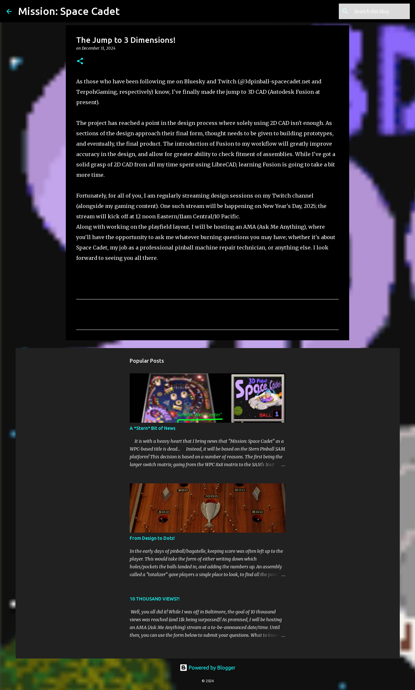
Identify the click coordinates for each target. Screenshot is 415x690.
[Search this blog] (376, 11)
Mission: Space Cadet (69, 11)
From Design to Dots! (152, 538)
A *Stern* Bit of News (152, 428)
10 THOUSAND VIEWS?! (155, 598)
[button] (80, 61)
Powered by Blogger (207, 668)
